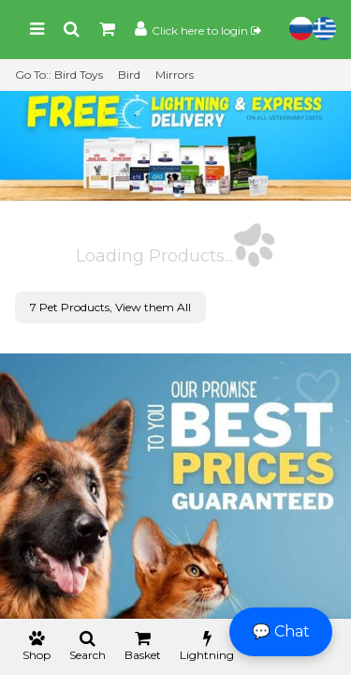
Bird (129, 75)
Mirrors (174, 75)
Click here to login (206, 30)
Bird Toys (78, 75)
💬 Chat (281, 631)
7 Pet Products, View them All (110, 307)
